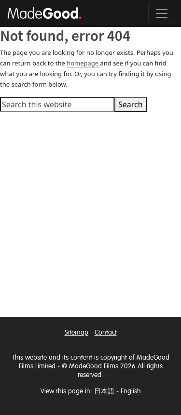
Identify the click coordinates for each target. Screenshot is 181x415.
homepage (82, 63)
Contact (106, 332)
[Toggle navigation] (161, 13)
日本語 (104, 391)
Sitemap (76, 332)
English (131, 391)
